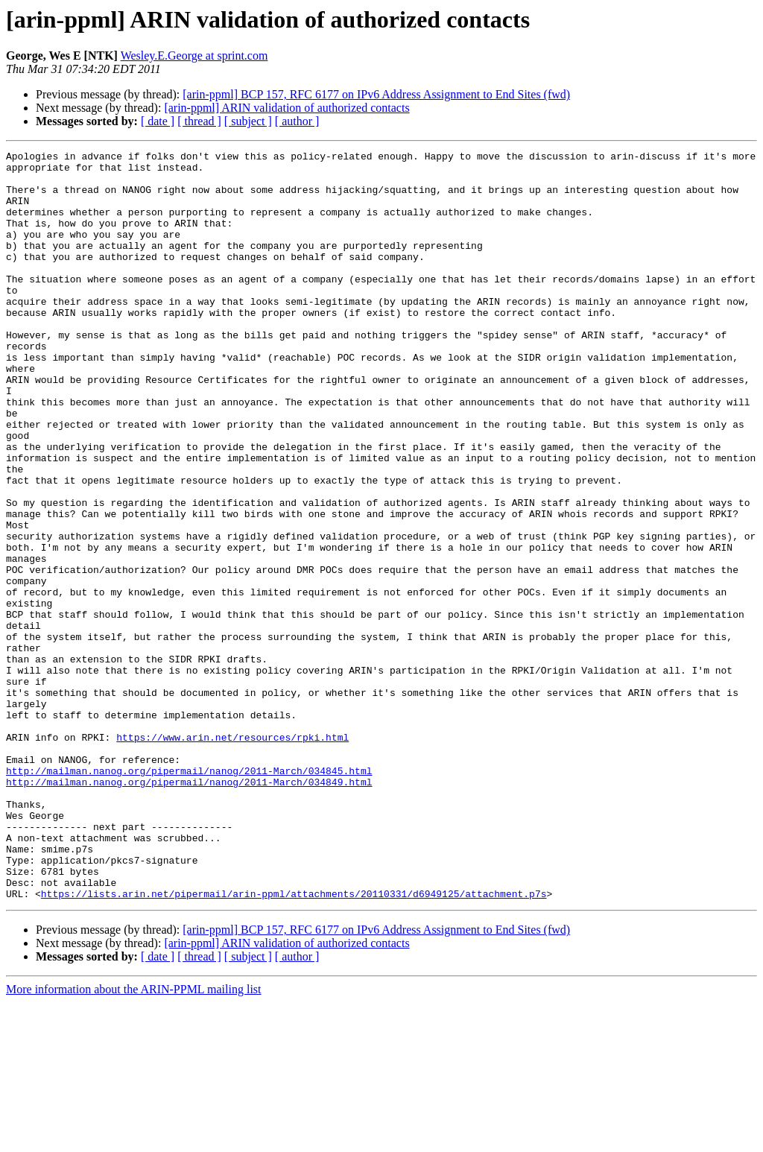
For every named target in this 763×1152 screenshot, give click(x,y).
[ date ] (157, 121)
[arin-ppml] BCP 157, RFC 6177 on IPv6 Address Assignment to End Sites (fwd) (376, 94)
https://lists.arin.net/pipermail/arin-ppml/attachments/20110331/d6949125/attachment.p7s (294, 1043)
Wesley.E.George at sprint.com (194, 55)
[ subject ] (248, 121)
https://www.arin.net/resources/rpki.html (232, 855)
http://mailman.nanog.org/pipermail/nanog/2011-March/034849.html (189, 909)
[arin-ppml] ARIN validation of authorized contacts (286, 107)
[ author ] (297, 121)
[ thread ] (199, 121)
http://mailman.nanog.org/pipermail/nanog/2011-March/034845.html (189, 895)
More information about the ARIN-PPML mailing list (134, 1139)
